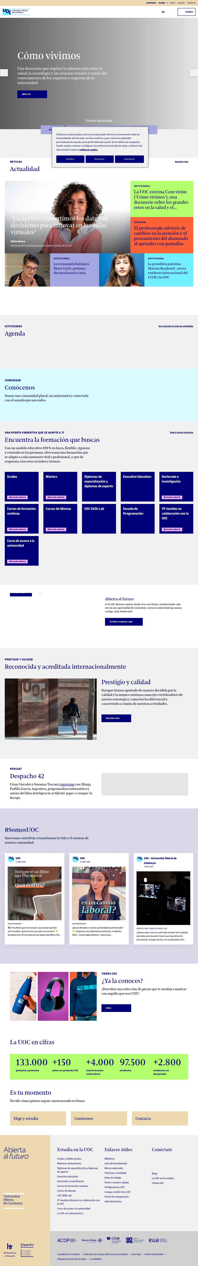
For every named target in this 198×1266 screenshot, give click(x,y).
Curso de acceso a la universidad (73, 1208)
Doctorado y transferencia (70, 1181)
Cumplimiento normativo (68, 1254)
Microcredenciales (114, 1168)
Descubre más (181, 161)
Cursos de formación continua (72, 1186)
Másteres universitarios (69, 1163)
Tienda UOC (158, 1183)
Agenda (181, 3)
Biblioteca (110, 1158)
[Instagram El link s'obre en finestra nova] (154, 1159)
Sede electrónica (113, 1201)
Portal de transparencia (117, 1196)
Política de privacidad (154, 1254)
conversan (66, 784)
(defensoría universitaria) (106, 1254)
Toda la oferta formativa (181, 432)
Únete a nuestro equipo (117, 1182)
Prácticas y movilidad (115, 1173)
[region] (100, 147)
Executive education (67, 1176)
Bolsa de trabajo (113, 1177)
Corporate (151, 2)
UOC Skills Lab (64, 1195)
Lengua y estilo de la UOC (118, 1192)
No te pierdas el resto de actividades (176, 326)
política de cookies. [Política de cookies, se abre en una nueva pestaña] (88, 149)
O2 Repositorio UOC (115, 1187)
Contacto (191, 3)
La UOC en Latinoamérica (70, 1213)
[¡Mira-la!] (32, 94)
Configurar (129, 159)
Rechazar (100, 159)
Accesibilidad (96, 1259)
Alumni (161, 2)
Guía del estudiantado (116, 1163)
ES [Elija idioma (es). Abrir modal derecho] (164, 12)
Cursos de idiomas (66, 1190)
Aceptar (70, 159)
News (172, 3)
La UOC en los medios (163, 1178)
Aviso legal (136, 1254)
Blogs (154, 1173)
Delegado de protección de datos (72, 1259)
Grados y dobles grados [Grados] (69, 1158)
